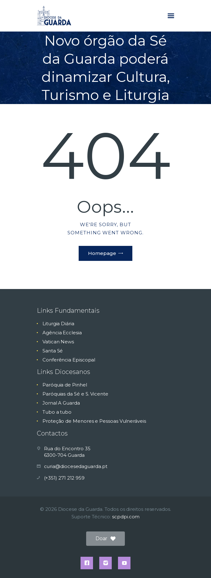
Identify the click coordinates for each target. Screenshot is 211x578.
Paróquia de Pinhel (64, 385)
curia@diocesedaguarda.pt (75, 466)
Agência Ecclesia (62, 333)
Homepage (102, 253)
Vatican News (58, 342)
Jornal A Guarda (61, 403)
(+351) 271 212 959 (64, 478)
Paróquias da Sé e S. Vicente (75, 394)
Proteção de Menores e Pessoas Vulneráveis (94, 421)
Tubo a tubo (56, 412)
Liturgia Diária (58, 323)
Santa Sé (52, 351)
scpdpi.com (126, 517)
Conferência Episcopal (68, 360)
